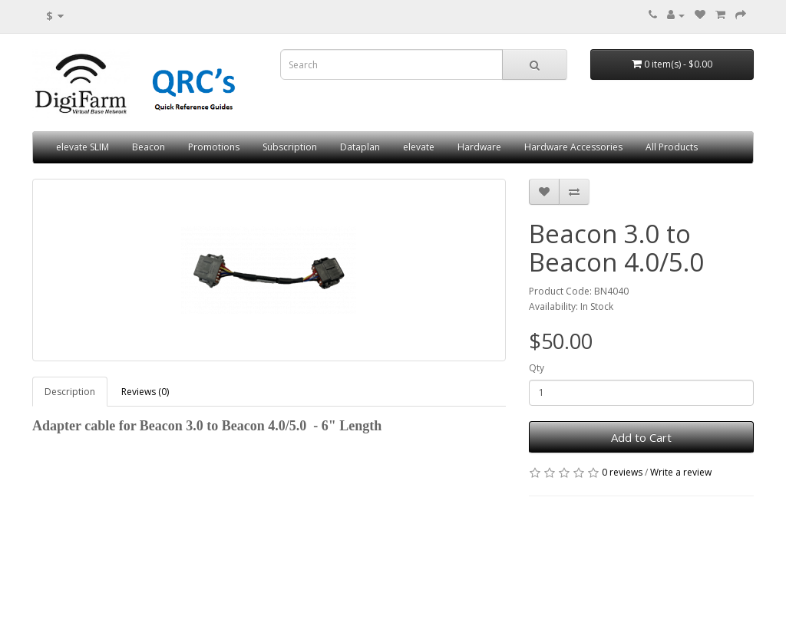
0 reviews (622, 472)
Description (70, 391)
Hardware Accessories (573, 146)
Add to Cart (641, 437)
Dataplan (360, 146)
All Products (672, 146)
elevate (418, 146)
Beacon (148, 146)
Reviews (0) (145, 391)
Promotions (213, 146)
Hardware (479, 146)
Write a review (681, 472)
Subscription (290, 146)
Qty (536, 367)
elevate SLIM (82, 146)
